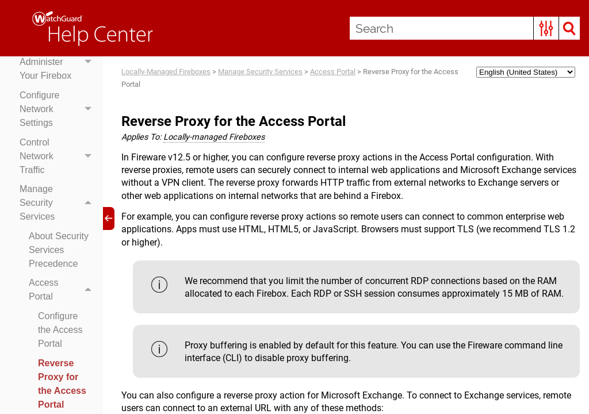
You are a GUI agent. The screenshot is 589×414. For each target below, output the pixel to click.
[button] (546, 28)
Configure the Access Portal (60, 329)
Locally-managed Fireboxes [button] (214, 137)
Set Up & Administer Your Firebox (58, 62)
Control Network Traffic (58, 156)
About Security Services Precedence (59, 250)
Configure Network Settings (58, 109)
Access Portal (63, 290)
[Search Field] (465, 28)
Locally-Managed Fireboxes (166, 71)
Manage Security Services (58, 203)
